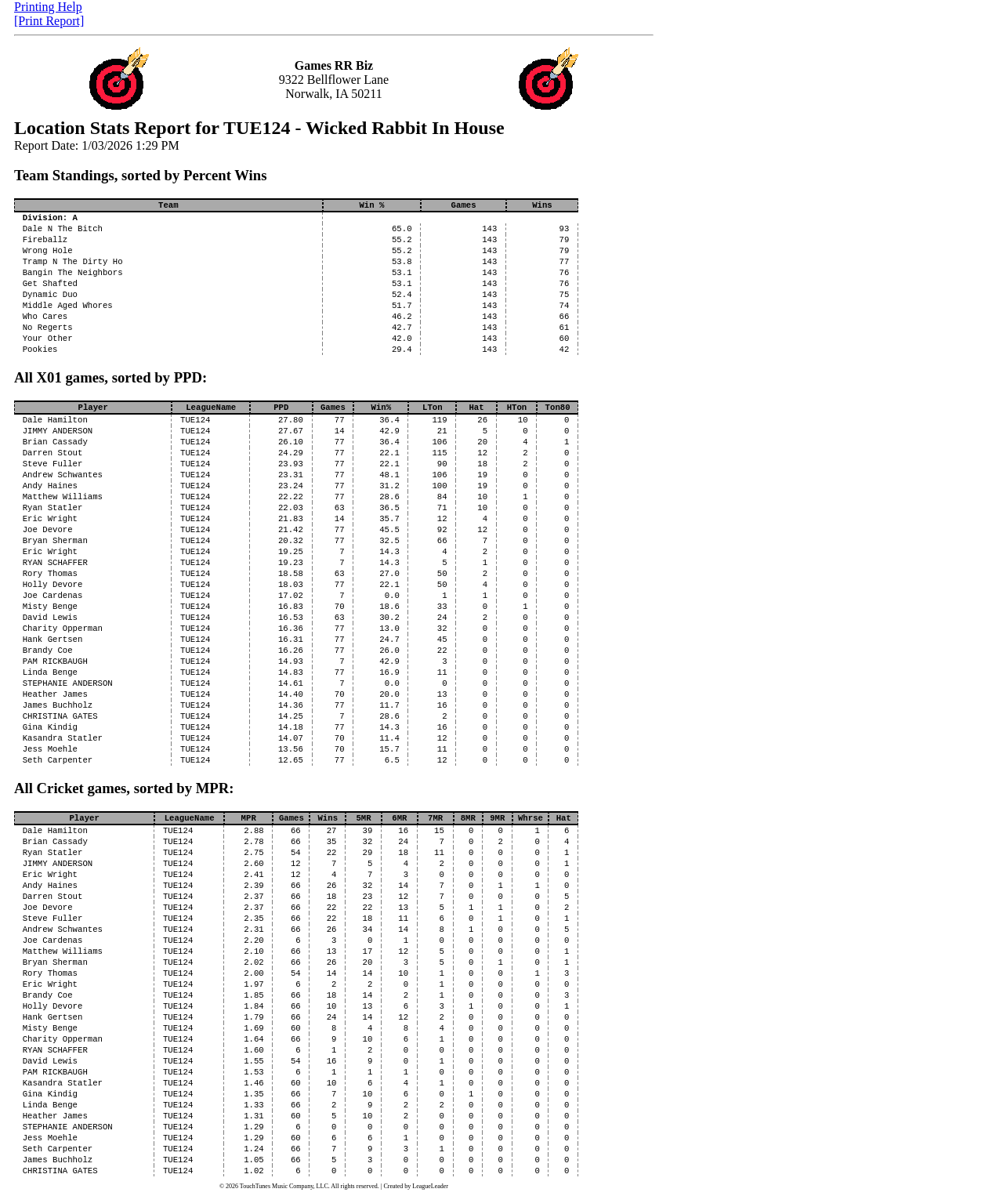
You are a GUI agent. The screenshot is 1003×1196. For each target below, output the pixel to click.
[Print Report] (49, 20)
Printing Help (48, 6)
